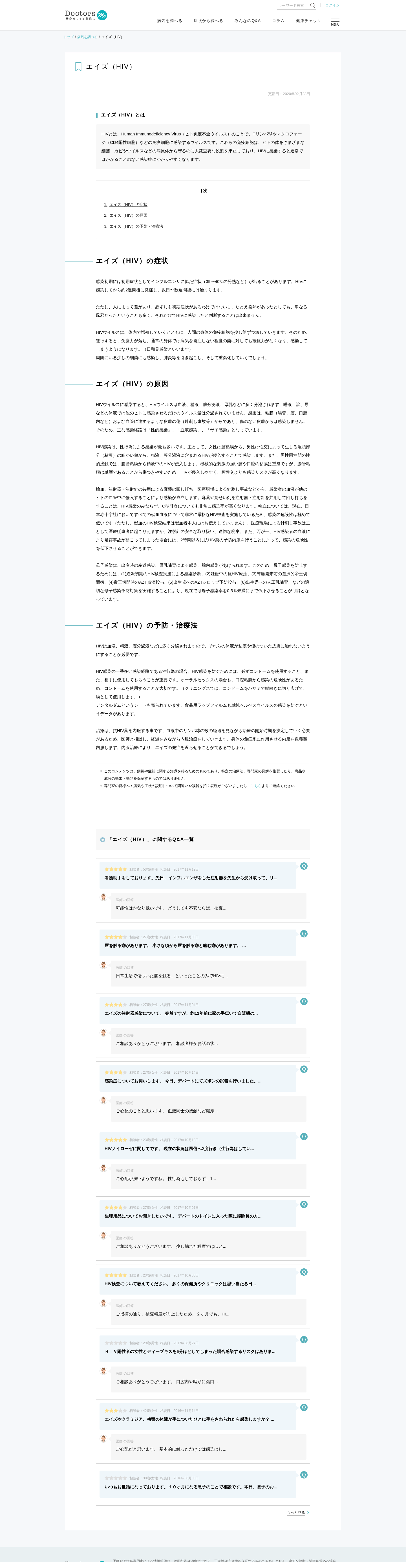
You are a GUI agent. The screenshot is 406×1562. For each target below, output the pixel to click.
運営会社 (290, 1454)
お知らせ (81, 1481)
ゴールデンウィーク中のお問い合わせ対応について (143, 1495)
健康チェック (308, 20)
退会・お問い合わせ (190, 1463)
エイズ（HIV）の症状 (128, 204)
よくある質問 (79, 1454)
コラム (278, 20)
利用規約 (217, 1454)
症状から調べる (208, 20)
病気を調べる (169, 20)
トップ (68, 37)
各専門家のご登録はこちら (89, 1463)
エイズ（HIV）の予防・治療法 (136, 226)
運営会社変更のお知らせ (120, 1523)
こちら (256, 786)
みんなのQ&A (248, 20)
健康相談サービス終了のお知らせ (127, 1509)
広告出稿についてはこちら (142, 1463)
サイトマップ (188, 1454)
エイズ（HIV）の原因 (128, 215)
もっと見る (296, 1376)
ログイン (332, 5)
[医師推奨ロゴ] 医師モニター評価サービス (134, 1454)
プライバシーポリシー (254, 1454)
